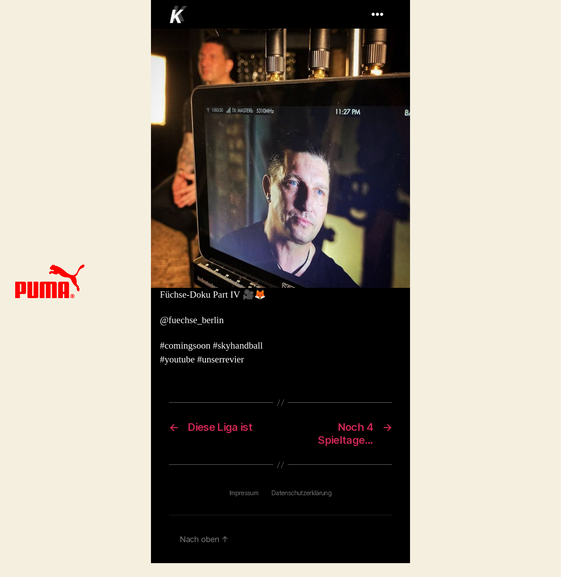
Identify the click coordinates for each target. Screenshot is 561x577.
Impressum (244, 493)
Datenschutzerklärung (301, 493)
